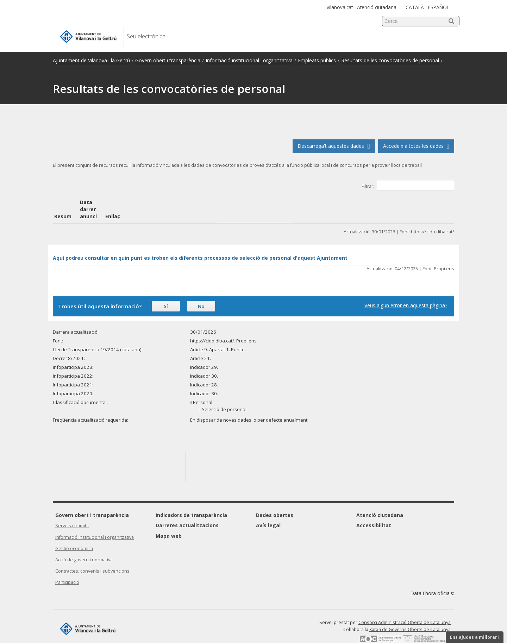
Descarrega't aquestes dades (334, 146)
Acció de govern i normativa (84, 546)
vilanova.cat (340, 7)
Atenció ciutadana (376, 7)
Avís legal (268, 511)
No (201, 292)
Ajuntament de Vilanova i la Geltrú (91, 60)
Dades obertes (274, 501)
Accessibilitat (373, 511)
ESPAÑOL (438, 7)
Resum (62, 202)
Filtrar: (408, 185)
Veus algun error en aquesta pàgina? (405, 291)
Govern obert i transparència (167, 60)
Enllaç (374, 202)
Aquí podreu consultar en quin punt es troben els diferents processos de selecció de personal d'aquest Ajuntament (200, 243)
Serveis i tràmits (72, 512)
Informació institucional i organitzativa (249, 60)
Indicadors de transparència (191, 501)
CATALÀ (415, 7)
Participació (67, 568)
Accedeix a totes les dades (416, 146)
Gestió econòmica (74, 534)
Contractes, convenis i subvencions (92, 557)
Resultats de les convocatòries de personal (390, 60)
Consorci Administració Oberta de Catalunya (404, 608)
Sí (166, 292)
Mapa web (169, 521)
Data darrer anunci (176, 202)
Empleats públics (317, 60)
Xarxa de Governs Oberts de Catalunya (410, 615)
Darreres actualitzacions (187, 511)
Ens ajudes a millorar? (474, 637)
